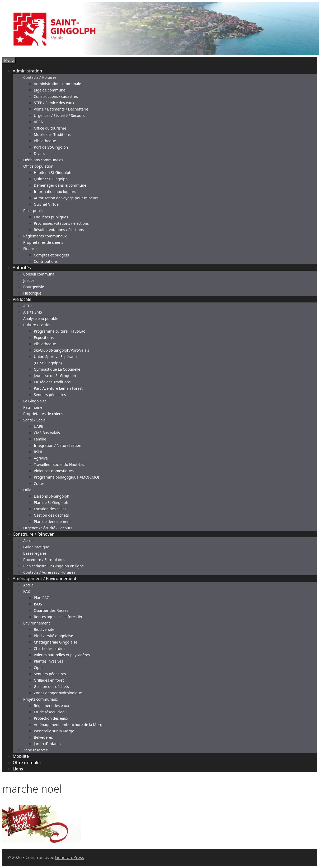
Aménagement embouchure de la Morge (69, 724)
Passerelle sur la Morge (54, 730)
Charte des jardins (49, 648)
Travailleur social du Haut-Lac (59, 464)
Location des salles (50, 508)
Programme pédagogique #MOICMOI (66, 477)
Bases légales (34, 553)
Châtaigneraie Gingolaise (55, 642)
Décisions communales (43, 159)
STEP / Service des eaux (54, 102)
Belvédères (43, 737)
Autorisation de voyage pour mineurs (66, 197)
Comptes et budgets (51, 255)
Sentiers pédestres (50, 394)
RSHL (38, 451)
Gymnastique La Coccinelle (57, 369)
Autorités (22, 267)
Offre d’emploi (27, 762)
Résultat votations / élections (59, 229)
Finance (30, 248)
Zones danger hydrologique (58, 692)
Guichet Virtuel (46, 204)
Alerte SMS (32, 312)
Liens (18, 769)
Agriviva (41, 458)
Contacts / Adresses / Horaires (49, 572)
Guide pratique (36, 546)
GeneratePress (69, 857)
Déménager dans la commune (60, 185)
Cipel (38, 667)
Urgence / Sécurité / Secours (47, 527)
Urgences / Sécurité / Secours (59, 115)
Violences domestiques (54, 470)
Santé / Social (34, 419)
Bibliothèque (45, 140)
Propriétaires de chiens (43, 242)
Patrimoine (33, 407)
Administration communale (57, 83)
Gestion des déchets (51, 515)
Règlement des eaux (51, 705)
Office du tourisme (50, 128)
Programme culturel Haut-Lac (59, 331)
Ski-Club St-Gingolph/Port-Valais (61, 350)
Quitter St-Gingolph (51, 178)
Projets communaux (40, 699)
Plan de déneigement (52, 521)
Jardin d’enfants (47, 743)
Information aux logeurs (55, 191)
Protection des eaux (51, 718)
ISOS (38, 604)
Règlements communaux (45, 235)
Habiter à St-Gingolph (52, 172)
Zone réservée (35, 749)
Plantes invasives (48, 661)
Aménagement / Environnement (44, 578)
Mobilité (21, 756)
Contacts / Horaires (40, 77)
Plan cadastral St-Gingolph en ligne (53, 565)
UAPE (38, 426)
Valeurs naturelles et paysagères (62, 654)
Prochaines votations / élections (61, 223)
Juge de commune (49, 90)
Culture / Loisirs (36, 324)
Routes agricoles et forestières (60, 616)
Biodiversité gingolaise (53, 635)
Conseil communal (39, 274)
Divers (39, 153)
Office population (38, 166)
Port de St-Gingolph (51, 147)
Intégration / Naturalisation (57, 445)
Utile (27, 489)
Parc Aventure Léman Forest (58, 388)
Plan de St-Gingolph (51, 502)
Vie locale (22, 299)
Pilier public (33, 210)
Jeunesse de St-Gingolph (55, 375)
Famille (40, 439)
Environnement (36, 623)
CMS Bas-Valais (47, 432)
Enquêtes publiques (51, 216)
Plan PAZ (41, 597)
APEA (38, 121)
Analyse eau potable (40, 318)
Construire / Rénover (33, 534)
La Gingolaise (34, 400)
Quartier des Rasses (51, 610)
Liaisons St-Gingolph (51, 496)
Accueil (29, 540)
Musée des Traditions (52, 134)
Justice (28, 280)
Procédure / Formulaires (44, 559)
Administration (27, 71)
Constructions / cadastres (56, 96)
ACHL (27, 305)
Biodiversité (44, 629)
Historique (32, 293)
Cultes (39, 483)
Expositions (44, 337)
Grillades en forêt (49, 680)
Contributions (46, 261)
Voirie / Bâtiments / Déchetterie (61, 109)
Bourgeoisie (33, 286)
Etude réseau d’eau (50, 711)
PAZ (26, 591)
